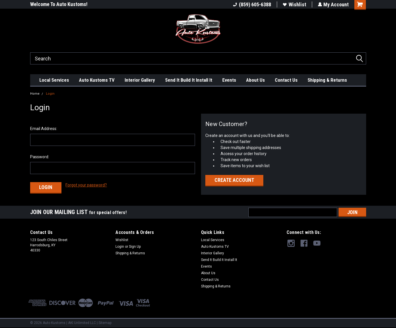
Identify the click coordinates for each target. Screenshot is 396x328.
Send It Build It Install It (188, 80)
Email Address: (43, 128)
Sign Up (135, 246)
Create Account (234, 180)
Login (50, 94)
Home (35, 94)
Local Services (54, 80)
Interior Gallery (140, 80)
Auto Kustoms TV (97, 80)
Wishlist (294, 4)
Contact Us (286, 80)
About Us (255, 80)
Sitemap (104, 322)
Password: (39, 157)
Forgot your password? (86, 185)
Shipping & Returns (327, 80)
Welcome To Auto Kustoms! (59, 4)
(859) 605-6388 (252, 4)
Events (229, 80)
